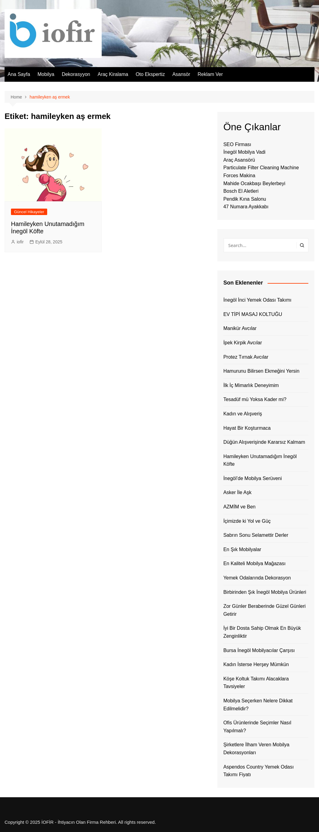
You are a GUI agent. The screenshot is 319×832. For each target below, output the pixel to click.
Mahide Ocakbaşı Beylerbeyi (254, 183)
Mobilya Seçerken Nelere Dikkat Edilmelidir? (258, 704)
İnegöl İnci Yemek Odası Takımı (257, 300)
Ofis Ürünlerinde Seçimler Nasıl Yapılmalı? (257, 726)
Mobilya (45, 74)
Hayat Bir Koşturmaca (247, 428)
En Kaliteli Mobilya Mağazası (254, 563)
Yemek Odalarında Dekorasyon (257, 577)
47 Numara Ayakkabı (245, 206)
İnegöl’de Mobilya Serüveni (252, 478)
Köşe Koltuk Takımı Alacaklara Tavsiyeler (256, 682)
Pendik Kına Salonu (244, 199)
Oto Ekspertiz (150, 74)
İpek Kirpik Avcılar (242, 342)
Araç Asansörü (239, 160)
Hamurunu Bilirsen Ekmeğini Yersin (261, 371)
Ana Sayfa (19, 74)
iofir (20, 241)
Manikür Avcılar (240, 328)
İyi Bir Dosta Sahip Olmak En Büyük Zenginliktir (262, 632)
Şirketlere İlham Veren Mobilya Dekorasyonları (256, 748)
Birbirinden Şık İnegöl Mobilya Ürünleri (264, 592)
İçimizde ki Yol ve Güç (247, 521)
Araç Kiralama (113, 74)
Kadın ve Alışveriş (242, 413)
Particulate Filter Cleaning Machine (261, 167)
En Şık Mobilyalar (242, 549)
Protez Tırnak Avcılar (245, 357)
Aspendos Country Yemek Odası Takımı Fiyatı (258, 770)
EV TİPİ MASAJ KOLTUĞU (252, 314)
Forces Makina (239, 175)
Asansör (181, 74)
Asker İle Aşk (237, 492)
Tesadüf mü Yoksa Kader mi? (254, 399)
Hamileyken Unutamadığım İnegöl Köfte (260, 460)
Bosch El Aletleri (241, 191)
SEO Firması (237, 144)
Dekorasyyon (76, 74)
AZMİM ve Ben (239, 506)
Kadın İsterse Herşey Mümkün (256, 664)
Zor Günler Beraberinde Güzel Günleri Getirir (264, 610)
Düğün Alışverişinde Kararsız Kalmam (264, 442)
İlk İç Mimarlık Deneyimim (251, 385)
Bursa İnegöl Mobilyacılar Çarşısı (259, 650)
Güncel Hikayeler (29, 212)
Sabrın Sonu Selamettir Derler (255, 535)
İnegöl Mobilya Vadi (244, 152)
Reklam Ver (210, 74)
